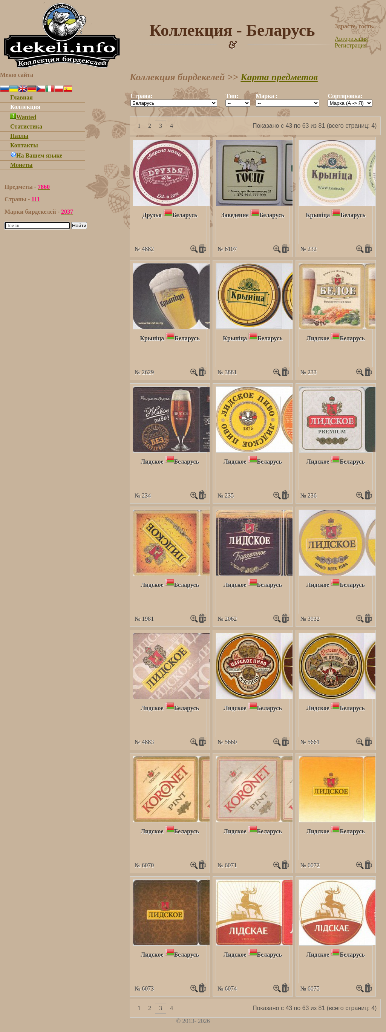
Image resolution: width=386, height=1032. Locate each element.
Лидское (317, 338)
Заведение (235, 215)
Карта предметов (279, 77)
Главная (21, 97)
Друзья (152, 215)
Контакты (24, 145)
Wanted (23, 117)
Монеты (21, 165)
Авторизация (351, 38)
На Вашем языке (36, 155)
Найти (79, 225)
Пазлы (19, 136)
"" (173, 103)
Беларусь (184, 215)
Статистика (26, 126)
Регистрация (351, 45)
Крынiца (318, 215)
